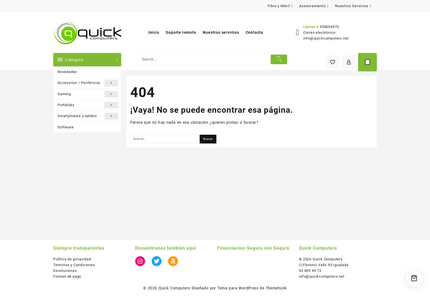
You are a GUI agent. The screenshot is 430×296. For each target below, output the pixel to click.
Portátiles (88, 105)
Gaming (88, 94)
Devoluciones (65, 271)
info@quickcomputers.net (326, 38)
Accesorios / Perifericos (88, 83)
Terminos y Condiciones (74, 265)
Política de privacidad (72, 259)
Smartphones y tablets (88, 116)
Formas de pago (67, 276)
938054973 (329, 27)
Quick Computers (174, 288)
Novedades (67, 72)
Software (65, 127)
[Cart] (367, 62)
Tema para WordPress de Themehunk (252, 288)
